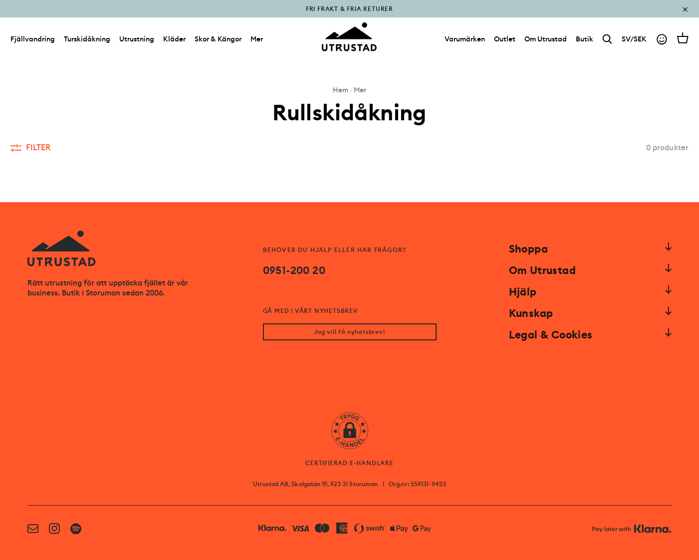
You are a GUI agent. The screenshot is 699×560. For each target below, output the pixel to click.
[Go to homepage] (349, 36)
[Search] (607, 39)
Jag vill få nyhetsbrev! (349, 332)
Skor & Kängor (218, 38)
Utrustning (136, 38)
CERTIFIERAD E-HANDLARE (349, 463)
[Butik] (584, 39)
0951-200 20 (294, 271)
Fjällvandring (32, 38)
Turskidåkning (87, 38)
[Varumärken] (465, 39)
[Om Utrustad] (545, 39)
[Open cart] (683, 37)
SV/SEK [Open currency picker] (634, 38)
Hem (340, 89)
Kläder (174, 38)
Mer (256, 38)
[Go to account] (662, 39)
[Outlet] (504, 39)
